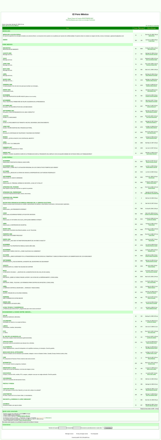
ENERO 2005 (6, 302)
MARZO (5, 137)
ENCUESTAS (6, 48)
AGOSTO (5, 116)
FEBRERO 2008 (7, 84)
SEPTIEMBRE (7, 176)
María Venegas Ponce (152, 342)
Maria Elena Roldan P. (151, 122)
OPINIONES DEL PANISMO (11, 187)
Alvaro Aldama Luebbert (151, 112)
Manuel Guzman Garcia (151, 162)
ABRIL (5, 74)
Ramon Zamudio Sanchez (152, 54)
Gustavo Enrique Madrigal (152, 96)
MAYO (5, 131)
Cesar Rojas (151, 235)
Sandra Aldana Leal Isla (151, 167)
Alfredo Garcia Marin (151, 183)
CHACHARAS (7, 373)
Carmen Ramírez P (151, 106)
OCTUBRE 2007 (7, 105)
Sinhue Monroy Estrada (151, 303)
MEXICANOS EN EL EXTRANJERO (13, 352)
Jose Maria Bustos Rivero (151, 348)
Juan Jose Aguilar (151, 282)
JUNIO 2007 (6, 126)
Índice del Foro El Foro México (10, 25)
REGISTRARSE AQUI (87, 18)
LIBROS (5, 326)
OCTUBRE (6, 171)
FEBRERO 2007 (7, 147)
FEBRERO (6, 297)
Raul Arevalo (151, 177)
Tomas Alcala (151, 224)
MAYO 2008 (6, 69)
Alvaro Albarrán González (151, 75)
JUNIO (5, 213)
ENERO (5, 40)
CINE (4, 357)
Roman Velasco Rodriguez (151, 256)
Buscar (70, 18)
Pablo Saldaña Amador (151, 308)
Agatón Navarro (151, 287)
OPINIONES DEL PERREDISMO (12, 192)
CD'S (4, 331)
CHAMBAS (6, 404)
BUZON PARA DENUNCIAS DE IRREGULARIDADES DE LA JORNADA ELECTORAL (27, 202)
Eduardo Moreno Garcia (151, 261)
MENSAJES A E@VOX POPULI (12, 34)
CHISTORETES (7, 394)
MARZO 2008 (7, 79)
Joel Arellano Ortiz (151, 91)
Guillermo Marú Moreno (151, 80)
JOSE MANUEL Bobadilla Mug (152, 193)
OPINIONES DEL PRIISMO (10, 197)
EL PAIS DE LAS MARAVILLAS (12, 336)
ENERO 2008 (6, 90)
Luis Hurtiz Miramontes (151, 117)
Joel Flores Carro (151, 49)
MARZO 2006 (7, 229)
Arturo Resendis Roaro (151, 138)
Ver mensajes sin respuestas (152, 25)
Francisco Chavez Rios (151, 64)
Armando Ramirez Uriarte (151, 245)
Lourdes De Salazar (151, 219)
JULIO (5, 58)
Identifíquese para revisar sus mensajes (79, 20)
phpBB (77, 437)
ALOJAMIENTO (7, 347)
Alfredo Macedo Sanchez (151, 390)
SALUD (5, 315)
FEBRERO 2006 (7, 234)
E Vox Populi (151, 41)
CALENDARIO (7, 321)
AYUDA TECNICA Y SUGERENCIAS (13, 307)
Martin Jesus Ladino (151, 369)
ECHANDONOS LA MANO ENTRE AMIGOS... (17, 312)
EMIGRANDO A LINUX (9, 368)
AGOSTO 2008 (7, 53)
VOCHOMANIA (7, 378)
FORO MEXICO (7, 44)
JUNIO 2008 (6, 63)
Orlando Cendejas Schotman (151, 214)
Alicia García (151, 230)
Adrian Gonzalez (151, 298)
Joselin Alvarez (151, 188)
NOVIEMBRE (6, 100)
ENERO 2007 (6, 152)
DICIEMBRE (6, 95)
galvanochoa (151, 35)
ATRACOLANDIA (8, 341)
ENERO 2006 (6, 239)
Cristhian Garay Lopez (151, 353)
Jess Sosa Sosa (151, 332)
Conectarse (92, 20)
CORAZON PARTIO (8, 389)
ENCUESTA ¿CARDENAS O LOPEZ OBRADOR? (17, 399)
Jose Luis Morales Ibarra (151, 59)
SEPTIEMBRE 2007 (8, 111)
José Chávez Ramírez (152, 153)
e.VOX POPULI (7, 157)
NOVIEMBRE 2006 (8, 166)
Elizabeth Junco (151, 251)
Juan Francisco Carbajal (151, 271)
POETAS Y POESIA (8, 383)
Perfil (67, 20)
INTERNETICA (7, 362)
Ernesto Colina (151, 363)
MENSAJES (6, 31)
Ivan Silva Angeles (151, 132)
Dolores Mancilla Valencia (151, 405)
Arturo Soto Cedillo (151, 374)
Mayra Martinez (151, 358)
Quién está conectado (10, 411)
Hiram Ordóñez (151, 266)
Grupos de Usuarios (77, 18)
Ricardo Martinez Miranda (23, 416)
